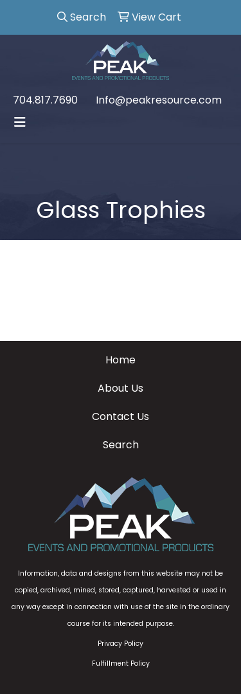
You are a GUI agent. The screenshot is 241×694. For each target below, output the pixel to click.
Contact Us (120, 416)
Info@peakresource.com (159, 100)
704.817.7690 (45, 100)
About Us (120, 388)
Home (120, 359)
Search (121, 444)
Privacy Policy (120, 643)
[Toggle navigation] (19, 122)
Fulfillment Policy (121, 663)
